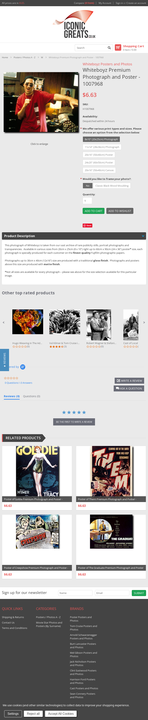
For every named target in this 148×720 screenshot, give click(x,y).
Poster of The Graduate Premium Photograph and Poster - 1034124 (110, 569)
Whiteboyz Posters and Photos (107, 64)
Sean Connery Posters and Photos (82, 695)
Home (5, 57)
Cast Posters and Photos (84, 688)
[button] (3, 322)
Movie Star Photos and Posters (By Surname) (49, 624)
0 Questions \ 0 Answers (18, 382)
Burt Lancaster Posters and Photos (83, 645)
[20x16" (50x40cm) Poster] (99, 155)
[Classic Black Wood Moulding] (112, 186)
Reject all (33, 713)
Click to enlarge (39, 144)
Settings (13, 713)
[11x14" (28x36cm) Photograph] (102, 147)
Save (89, 225)
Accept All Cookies (61, 713)
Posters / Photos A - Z (24, 57)
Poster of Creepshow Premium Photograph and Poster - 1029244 (36, 569)
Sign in (119, 3)
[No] (88, 186)
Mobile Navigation (5, 48)
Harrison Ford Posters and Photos (82, 681)
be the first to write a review (74, 422)
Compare (84, 3)
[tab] (12, 397)
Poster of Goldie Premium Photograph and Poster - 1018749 (33, 501)
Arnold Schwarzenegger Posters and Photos (83, 636)
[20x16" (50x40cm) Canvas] (99, 170)
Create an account (136, 3)
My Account (105, 3)
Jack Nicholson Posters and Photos (83, 663)
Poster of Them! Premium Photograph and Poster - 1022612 (107, 501)
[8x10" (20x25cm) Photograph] (101, 139)
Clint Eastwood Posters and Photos (83, 672)
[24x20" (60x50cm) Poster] (99, 162)
